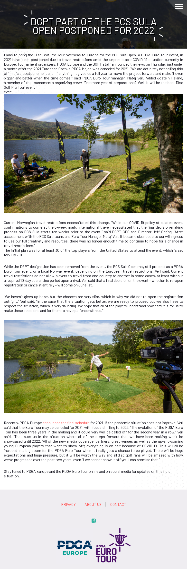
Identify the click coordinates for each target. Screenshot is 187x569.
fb (93, 520)
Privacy (68, 504)
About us (93, 504)
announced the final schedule (66, 422)
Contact (118, 504)
